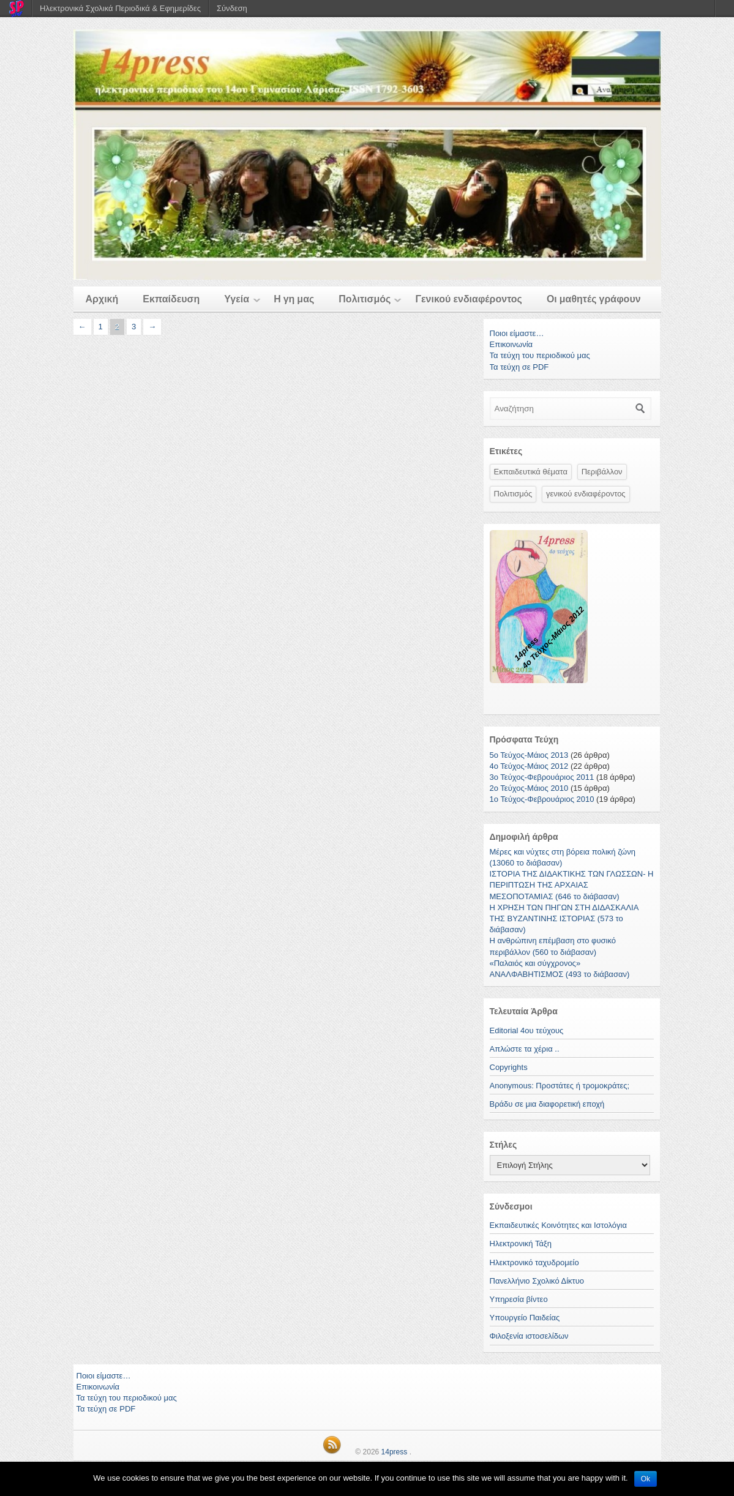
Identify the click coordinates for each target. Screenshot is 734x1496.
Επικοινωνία (511, 344)
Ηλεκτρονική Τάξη (521, 1243)
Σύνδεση (232, 8)
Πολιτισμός (365, 299)
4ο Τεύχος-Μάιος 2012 (529, 766)
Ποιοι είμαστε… (517, 333)
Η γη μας (294, 299)
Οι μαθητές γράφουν (594, 299)
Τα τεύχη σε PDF (519, 367)
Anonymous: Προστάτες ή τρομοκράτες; (560, 1085)
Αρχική (102, 299)
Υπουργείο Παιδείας (525, 1317)
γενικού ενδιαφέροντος (586, 493)
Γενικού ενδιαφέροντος (468, 299)
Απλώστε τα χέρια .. (525, 1048)
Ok (645, 1479)
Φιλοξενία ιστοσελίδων (529, 1336)
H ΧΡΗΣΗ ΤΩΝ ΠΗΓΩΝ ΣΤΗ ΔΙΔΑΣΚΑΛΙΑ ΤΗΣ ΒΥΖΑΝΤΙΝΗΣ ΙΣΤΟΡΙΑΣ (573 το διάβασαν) (564, 918)
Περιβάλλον (602, 471)
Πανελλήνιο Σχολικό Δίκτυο (537, 1280)
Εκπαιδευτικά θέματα (531, 471)
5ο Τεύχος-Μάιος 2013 (529, 755)
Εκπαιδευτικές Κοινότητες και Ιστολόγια (558, 1225)
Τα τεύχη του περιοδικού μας (540, 355)
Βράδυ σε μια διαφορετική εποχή (547, 1104)
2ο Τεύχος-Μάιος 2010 (529, 788)
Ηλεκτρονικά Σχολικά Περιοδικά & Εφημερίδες (120, 8)
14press (394, 1452)
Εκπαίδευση (171, 299)
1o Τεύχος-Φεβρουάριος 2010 (542, 799)
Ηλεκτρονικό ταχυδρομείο (534, 1262)
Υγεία (236, 299)
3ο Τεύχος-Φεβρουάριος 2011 (542, 777)
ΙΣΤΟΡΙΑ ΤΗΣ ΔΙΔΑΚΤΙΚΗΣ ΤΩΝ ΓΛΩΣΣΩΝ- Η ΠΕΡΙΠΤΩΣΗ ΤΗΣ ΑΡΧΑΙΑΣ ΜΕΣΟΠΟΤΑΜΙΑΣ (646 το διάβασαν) (572, 884)
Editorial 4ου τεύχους (527, 1030)
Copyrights (509, 1067)
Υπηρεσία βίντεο (519, 1299)
